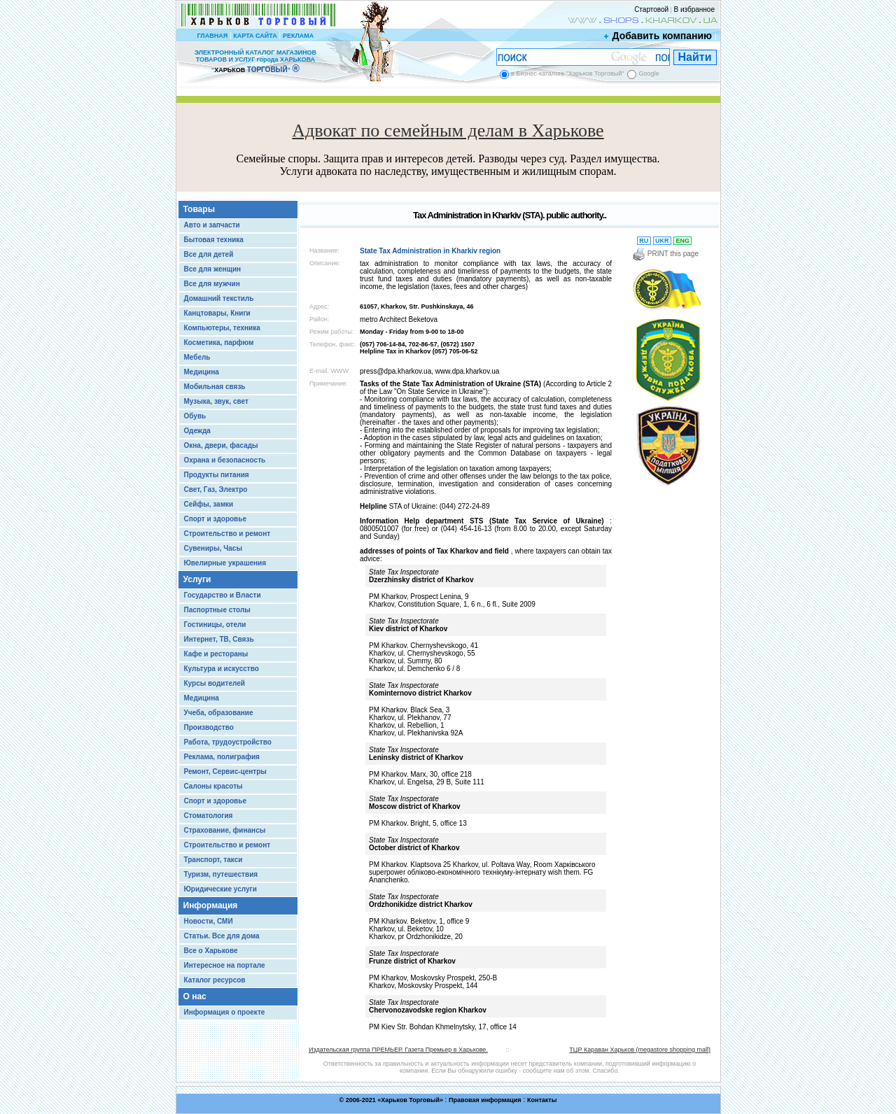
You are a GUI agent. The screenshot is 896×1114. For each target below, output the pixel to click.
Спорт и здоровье (215, 519)
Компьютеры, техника (222, 328)
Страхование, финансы (225, 830)
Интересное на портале (224, 965)
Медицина (201, 372)
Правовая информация (485, 1100)
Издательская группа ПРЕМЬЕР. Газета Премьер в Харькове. (398, 1049)
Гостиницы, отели (215, 624)
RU (644, 240)
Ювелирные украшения (225, 563)
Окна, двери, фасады (221, 445)
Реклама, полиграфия (222, 757)
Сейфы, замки (209, 504)
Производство (209, 727)
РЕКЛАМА (298, 35)
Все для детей (209, 254)
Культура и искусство (221, 668)
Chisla (465, 1107)
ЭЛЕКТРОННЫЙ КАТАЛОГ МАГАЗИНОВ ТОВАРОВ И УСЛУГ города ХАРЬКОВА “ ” (255, 61)
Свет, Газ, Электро (216, 489)
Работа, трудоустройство (228, 742)
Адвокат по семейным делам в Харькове (447, 130)
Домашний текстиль (219, 298)
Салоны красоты (213, 786)
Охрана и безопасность (225, 460)
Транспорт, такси (213, 859)
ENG (683, 240)
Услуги (197, 579)
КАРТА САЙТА (254, 35)
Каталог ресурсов (215, 980)
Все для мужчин (212, 284)
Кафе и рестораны (216, 654)
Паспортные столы (217, 610)
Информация (210, 905)
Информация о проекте (224, 1012)
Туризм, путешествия (221, 874)
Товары (199, 209)
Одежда (197, 431)
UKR (662, 240)
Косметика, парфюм (219, 342)
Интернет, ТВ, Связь (219, 639)
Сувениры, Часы (213, 548)
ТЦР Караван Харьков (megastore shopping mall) (639, 1049)
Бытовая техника (214, 240)
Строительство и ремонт (227, 533)
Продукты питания (216, 475)
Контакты (541, 1100)
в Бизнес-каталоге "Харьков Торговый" (567, 73)
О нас (194, 996)
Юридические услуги (220, 889)
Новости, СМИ (208, 921)
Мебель (197, 357)
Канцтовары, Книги (217, 313)
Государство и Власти (222, 595)
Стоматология (208, 815)
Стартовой (651, 9)
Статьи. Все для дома (222, 936)
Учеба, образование (218, 713)
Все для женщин (212, 269)
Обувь (195, 416)
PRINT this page (665, 254)
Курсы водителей (214, 683)
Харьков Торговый (410, 1100)
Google (648, 73)
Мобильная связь (215, 386)
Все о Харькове (211, 950)
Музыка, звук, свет (216, 401)
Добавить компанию (659, 35)
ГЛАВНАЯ (212, 35)
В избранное (694, 9)
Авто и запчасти (212, 225)
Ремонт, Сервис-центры (225, 771)
